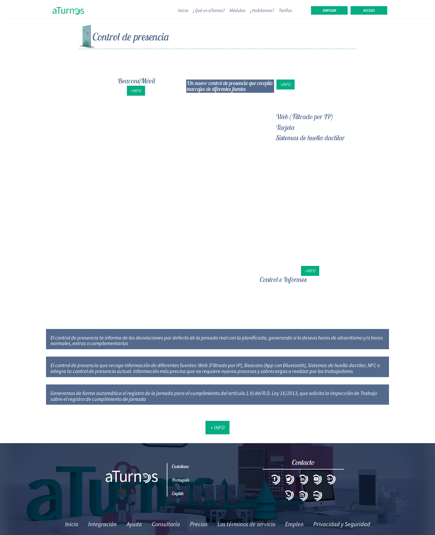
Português (180, 480)
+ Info (217, 427)
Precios (199, 524)
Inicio (184, 10)
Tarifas (285, 10)
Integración (102, 524)
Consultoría (166, 524)
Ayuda (134, 524)
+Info (136, 90)
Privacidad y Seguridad (341, 524)
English (178, 493)
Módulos (237, 10)
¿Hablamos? (262, 10)
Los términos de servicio (246, 524)
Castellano (180, 466)
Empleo (294, 524)
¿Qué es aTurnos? (209, 10)
